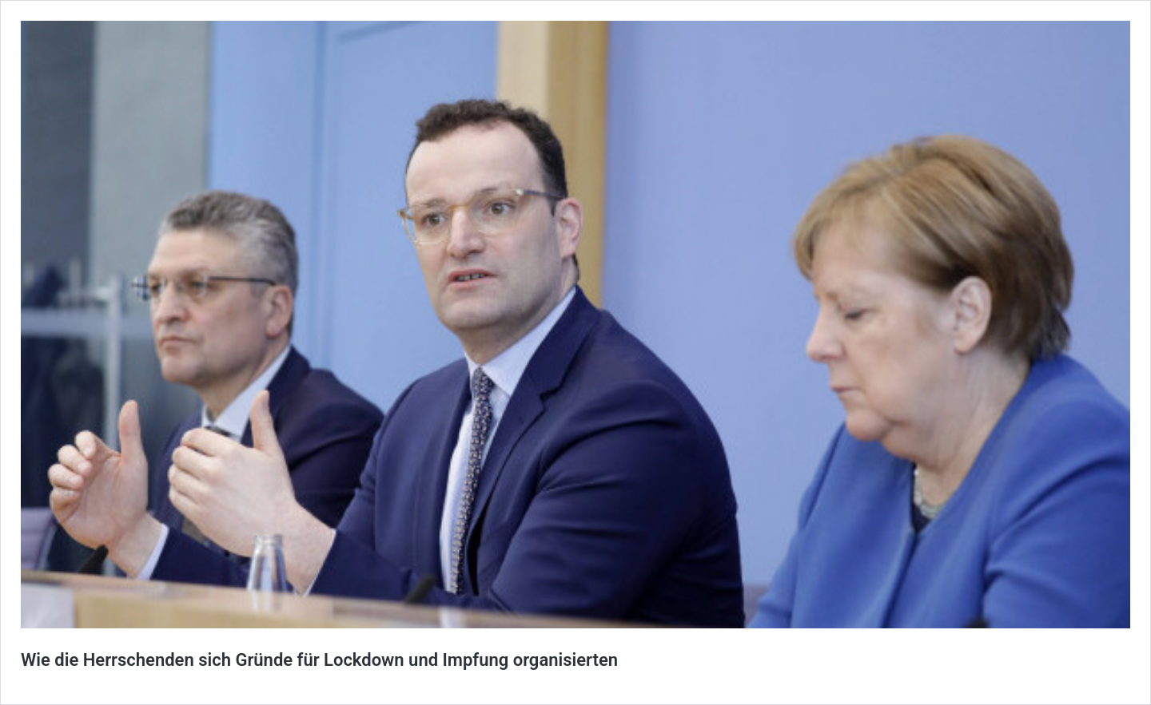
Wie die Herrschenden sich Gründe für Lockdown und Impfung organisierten (319, 660)
